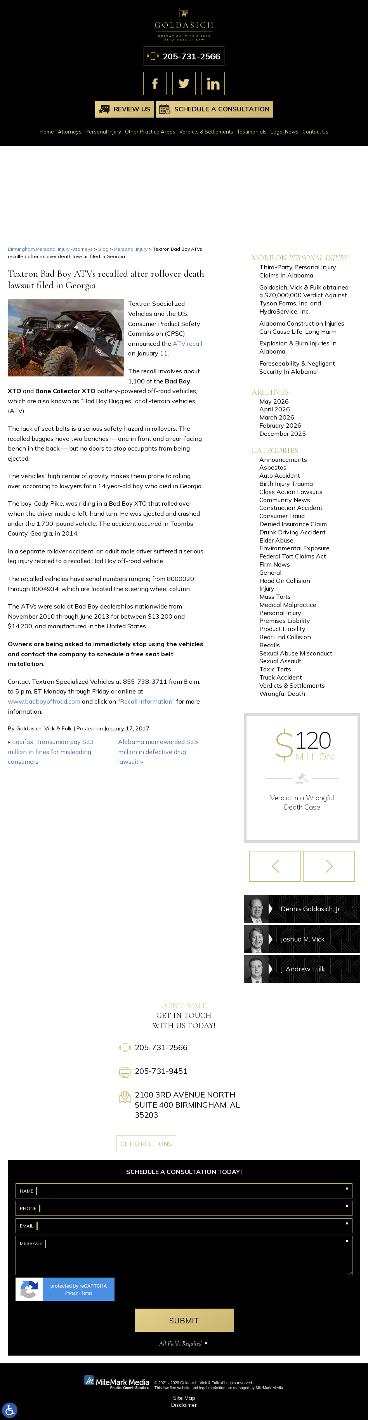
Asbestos (272, 467)
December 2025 (282, 433)
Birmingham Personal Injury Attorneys (50, 249)
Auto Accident (279, 475)
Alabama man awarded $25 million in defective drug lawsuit (158, 751)
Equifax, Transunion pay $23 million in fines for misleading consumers (51, 751)
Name (26, 1191)
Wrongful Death (282, 693)
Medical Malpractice (287, 605)
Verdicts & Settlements (206, 131)
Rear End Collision (285, 637)
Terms (86, 1293)
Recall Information (146, 701)
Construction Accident (291, 507)
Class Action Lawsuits (291, 492)
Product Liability (282, 629)
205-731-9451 (161, 1071)
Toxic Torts (275, 669)
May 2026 (274, 401)
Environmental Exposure (294, 548)
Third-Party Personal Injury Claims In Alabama (297, 271)
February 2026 (280, 425)
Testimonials (252, 131)
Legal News (285, 131)
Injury (266, 588)
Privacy (71, 1293)
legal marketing (212, 1388)
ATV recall (187, 343)
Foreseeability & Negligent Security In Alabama (297, 367)
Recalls (269, 645)
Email (27, 1226)
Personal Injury (103, 131)
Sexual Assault (280, 661)
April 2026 (274, 409)
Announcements (283, 459)
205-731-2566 (191, 56)
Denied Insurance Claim (293, 524)
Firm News (274, 564)
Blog (103, 249)
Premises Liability (284, 620)
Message (31, 1243)
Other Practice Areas (150, 131)
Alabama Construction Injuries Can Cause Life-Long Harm (301, 327)
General (270, 572)
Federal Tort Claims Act (292, 556)
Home (47, 131)
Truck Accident (280, 677)
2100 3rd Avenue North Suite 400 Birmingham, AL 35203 (187, 1105)
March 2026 (276, 417)
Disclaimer (184, 1404)
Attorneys (70, 131)
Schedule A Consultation (221, 109)
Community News (284, 500)
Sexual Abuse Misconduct (295, 653)
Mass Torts (275, 596)
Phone (28, 1208)
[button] (275, 866)
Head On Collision (284, 580)
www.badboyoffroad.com (44, 701)
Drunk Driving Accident (292, 532)
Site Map (184, 1397)
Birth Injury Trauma (286, 483)
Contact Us (315, 131)
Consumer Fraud (282, 516)
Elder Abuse (276, 540)
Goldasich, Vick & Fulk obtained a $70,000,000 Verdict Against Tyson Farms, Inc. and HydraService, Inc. (304, 299)
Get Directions (146, 1144)
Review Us (132, 109)
